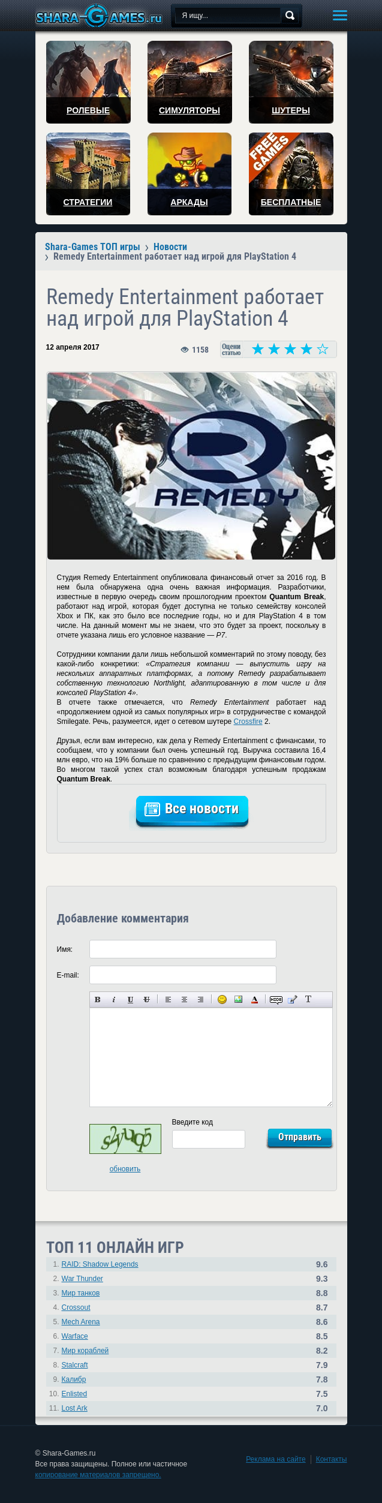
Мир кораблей (85, 1350)
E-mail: (68, 975)
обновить (125, 1169)
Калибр (74, 1379)
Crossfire (248, 721)
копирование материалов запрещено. (98, 1475)
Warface (75, 1336)
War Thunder (82, 1278)
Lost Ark (75, 1408)
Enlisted (75, 1394)
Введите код (192, 1122)
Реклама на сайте (276, 1459)
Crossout (76, 1307)
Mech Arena (81, 1322)
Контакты (331, 1459)
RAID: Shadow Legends (100, 1264)
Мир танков (81, 1293)
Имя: (65, 949)
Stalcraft (75, 1365)
